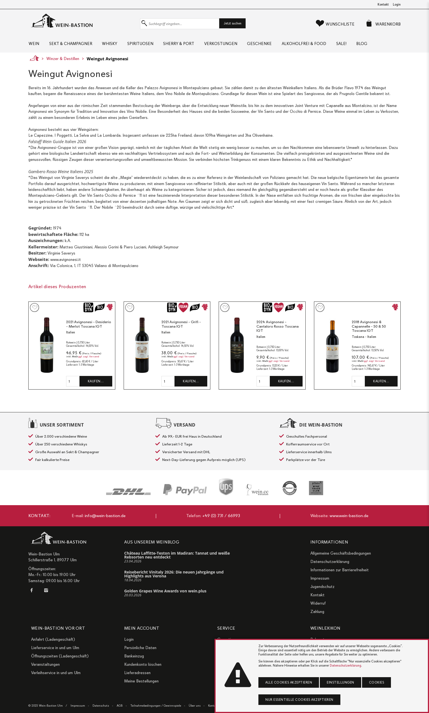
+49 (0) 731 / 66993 (221, 515)
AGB (120, 705)
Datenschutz (101, 705)
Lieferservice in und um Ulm (55, 647)
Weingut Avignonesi (107, 60)
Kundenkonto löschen (142, 664)
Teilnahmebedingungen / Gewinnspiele (155, 705)
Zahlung (317, 611)
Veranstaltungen (45, 664)
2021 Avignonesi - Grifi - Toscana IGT (181, 325)
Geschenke (266, 44)
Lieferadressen (137, 672)
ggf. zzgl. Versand (88, 358)
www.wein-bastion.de (349, 515)
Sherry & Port (183, 44)
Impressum (319, 578)
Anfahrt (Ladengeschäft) (53, 639)
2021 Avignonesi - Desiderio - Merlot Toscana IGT (88, 325)
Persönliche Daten (140, 647)
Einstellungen (340, 682)
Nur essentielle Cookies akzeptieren (299, 700)
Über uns (195, 705)
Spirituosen (144, 44)
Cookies (376, 682)
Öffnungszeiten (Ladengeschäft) (60, 656)
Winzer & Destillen (62, 60)
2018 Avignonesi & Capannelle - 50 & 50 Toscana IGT (369, 327)
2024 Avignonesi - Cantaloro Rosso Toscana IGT (277, 327)
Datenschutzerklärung (329, 561)
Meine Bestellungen (141, 681)
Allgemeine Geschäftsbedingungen (340, 553)
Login (397, 4)
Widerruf (318, 603)
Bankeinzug (134, 656)
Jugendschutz (322, 586)
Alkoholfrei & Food (312, 44)
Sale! (351, 44)
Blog (372, 44)
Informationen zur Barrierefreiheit (339, 569)
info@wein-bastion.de (105, 515)
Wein (33, 44)
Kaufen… (96, 383)
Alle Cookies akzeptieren (288, 682)
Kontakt (383, 4)
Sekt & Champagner (71, 44)
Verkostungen (226, 44)
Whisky (111, 44)
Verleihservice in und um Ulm (56, 672)
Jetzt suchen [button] (232, 23)
